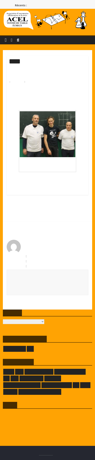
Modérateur (32, 81)
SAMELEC (10, 391)
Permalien (33, 266)
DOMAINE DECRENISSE (70, 371)
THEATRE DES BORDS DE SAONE (39, 391)
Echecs (14, 61)
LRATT (85, 385)
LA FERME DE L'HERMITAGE (22, 385)
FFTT (14, 378)
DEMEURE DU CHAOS (38, 371)
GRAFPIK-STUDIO (31, 378)
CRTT (19, 371)
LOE (30, 348)
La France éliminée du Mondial (29, 207)
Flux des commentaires (15, 426)
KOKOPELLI (52, 378)
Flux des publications (14, 420)
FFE (6, 378)
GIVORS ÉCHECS (14, 348)
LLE (76, 385)
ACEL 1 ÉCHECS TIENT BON (65, 217)
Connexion (8, 414)
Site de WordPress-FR (15, 432)
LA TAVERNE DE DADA (56, 385)
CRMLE (8, 371)
